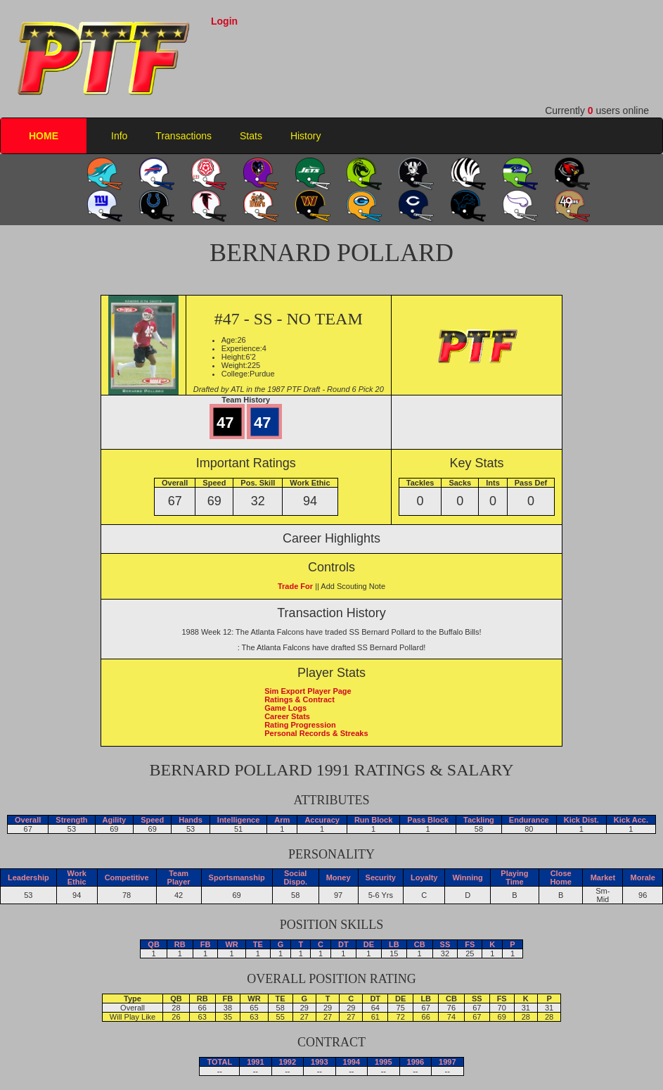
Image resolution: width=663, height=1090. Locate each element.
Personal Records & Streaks (316, 733)
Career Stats (287, 716)
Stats (251, 135)
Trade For (295, 586)
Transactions (183, 135)
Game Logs (285, 708)
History (305, 135)
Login (224, 21)
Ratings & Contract (299, 699)
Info (119, 135)
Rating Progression (299, 725)
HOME (43, 135)
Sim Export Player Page (308, 691)
